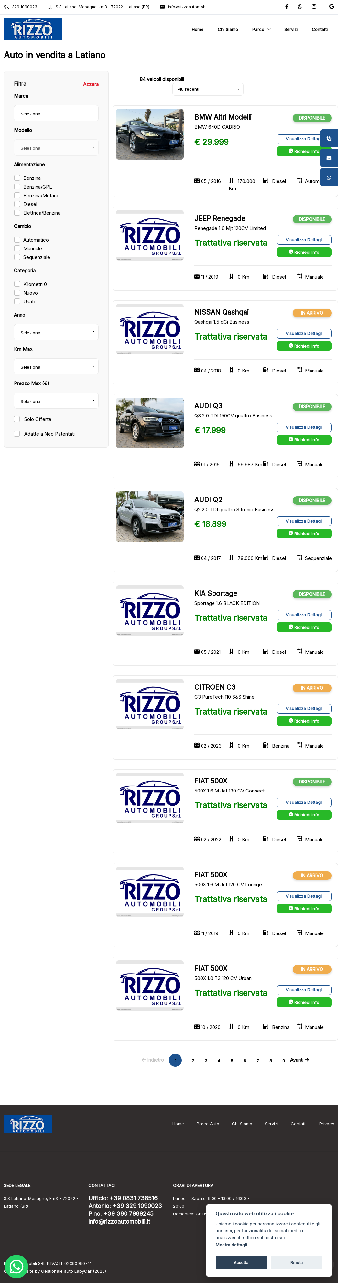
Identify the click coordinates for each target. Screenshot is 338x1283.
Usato (30, 301)
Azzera (91, 84)
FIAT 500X (210, 781)
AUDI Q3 (208, 406)
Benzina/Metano (41, 195)
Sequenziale (36, 257)
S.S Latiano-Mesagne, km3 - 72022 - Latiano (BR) (98, 7)
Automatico (36, 240)
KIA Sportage (215, 593)
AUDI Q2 (208, 500)
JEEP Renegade (219, 218)
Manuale (32, 248)
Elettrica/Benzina (41, 213)
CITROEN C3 (214, 687)
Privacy (326, 1123)
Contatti (299, 1123)
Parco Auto (208, 1123)
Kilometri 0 (35, 284)
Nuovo (30, 293)
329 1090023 (20, 7)
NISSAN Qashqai (221, 312)
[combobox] (56, 113)
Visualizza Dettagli (304, 138)
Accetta (241, 1262)
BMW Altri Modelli (223, 117)
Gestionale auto (57, 1271)
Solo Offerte (37, 419)
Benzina (32, 178)
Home (178, 1123)
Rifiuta (296, 1262)
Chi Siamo (242, 1123)
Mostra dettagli (231, 1245)
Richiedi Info (304, 151)
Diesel (30, 204)
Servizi (271, 1123)
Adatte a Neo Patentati (49, 434)
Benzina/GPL (37, 187)
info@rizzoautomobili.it (186, 7)
